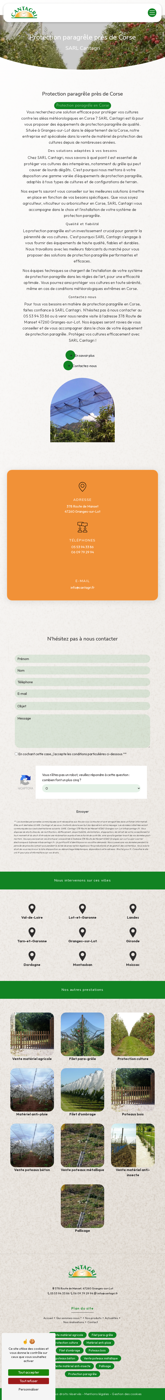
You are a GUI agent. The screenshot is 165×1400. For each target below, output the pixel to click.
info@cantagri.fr (83, 587)
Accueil (48, 1318)
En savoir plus (82, 355)
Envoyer (82, 790)
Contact (92, 1322)
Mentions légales (97, 1394)
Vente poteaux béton (61, 1358)
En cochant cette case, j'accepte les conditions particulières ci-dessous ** (72, 732)
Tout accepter (28, 1372)
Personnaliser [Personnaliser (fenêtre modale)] (28, 1389)
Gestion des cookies (127, 1394)
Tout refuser (29, 1381)
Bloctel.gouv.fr (123, 827)
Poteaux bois (97, 1351)
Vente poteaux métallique (101, 1358)
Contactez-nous (82, 365)
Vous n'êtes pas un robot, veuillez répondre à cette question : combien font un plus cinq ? (86, 756)
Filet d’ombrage (69, 1351)
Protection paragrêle (82, 1374)
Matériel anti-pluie (99, 1343)
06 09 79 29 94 (82, 552)
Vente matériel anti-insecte (72, 1366)
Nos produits (93, 1318)
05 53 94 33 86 (82, 547)
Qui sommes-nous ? (69, 1318)
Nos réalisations (73, 1322)
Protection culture (66, 1343)
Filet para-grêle (102, 1335)
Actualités (111, 1318)
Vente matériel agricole (67, 1335)
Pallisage (105, 1366)
